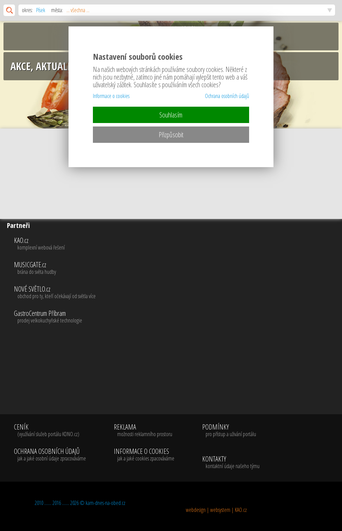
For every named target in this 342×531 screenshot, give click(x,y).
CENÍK (50, 431)
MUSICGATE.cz (176, 268)
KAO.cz (176, 244)
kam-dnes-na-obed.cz (105, 503)
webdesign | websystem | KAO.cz (216, 510)
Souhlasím (170, 115)
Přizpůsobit (171, 134)
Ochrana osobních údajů (227, 96)
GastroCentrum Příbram (176, 317)
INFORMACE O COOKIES (144, 455)
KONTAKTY (231, 462)
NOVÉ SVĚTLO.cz (176, 293)
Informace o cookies (111, 96)
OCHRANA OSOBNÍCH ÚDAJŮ (50, 455)
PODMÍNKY (229, 431)
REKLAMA (144, 431)
